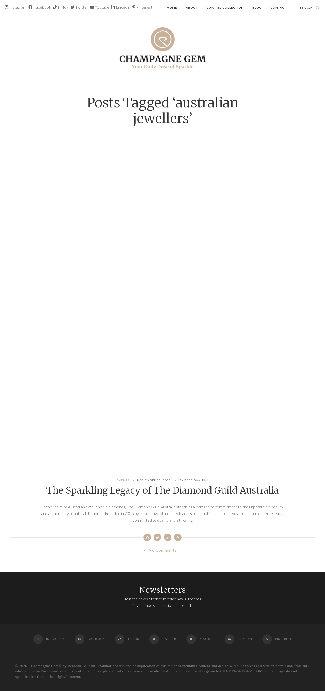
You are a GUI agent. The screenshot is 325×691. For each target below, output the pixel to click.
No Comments (163, 550)
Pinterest (142, 7)
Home (172, 7)
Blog (257, 7)
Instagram (15, 7)
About (192, 7)
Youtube (99, 7)
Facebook (39, 7)
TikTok (61, 7)
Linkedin (120, 7)
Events (123, 480)
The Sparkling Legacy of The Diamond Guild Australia (162, 490)
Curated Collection (225, 7)
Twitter (79, 7)
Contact (278, 7)
